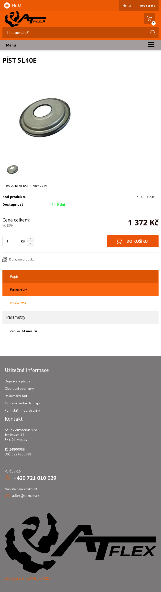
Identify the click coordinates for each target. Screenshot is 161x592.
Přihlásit (127, 5)
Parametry (18, 289)
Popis (14, 276)
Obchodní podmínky (19, 388)
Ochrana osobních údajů (22, 403)
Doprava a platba (17, 381)
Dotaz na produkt (21, 259)
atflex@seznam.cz (25, 495)
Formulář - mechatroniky (22, 410)
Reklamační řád (16, 396)
